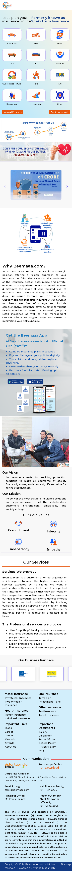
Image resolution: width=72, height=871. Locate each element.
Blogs (8, 727)
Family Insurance (15, 714)
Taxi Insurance (48, 711)
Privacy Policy (47, 746)
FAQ (41, 750)
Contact (10, 735)
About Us (10, 746)
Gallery (43, 732)
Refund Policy (47, 743)
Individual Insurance (17, 718)
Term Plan (45, 698)
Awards (9, 743)
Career (9, 731)
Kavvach (10, 739)
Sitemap (66, 864)
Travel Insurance (49, 715)
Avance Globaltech (44, 867)
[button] (5, 151)
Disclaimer (45, 735)
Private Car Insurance (18, 698)
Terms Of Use (47, 739)
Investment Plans (50, 701)
